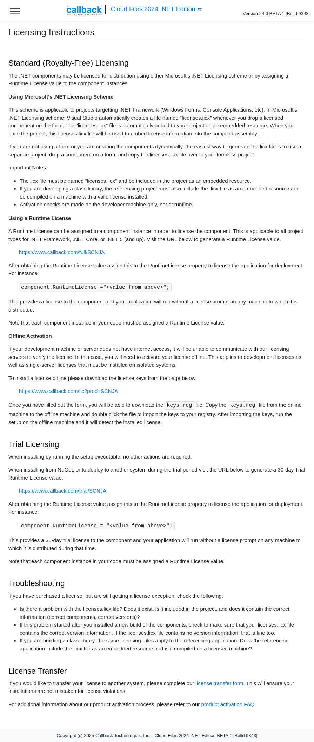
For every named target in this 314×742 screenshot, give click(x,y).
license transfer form (219, 683)
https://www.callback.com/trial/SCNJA (62, 491)
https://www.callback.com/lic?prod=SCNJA (68, 391)
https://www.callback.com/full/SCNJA (62, 252)
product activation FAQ (227, 704)
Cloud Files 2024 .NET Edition (156, 9)
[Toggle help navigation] (14, 10)
